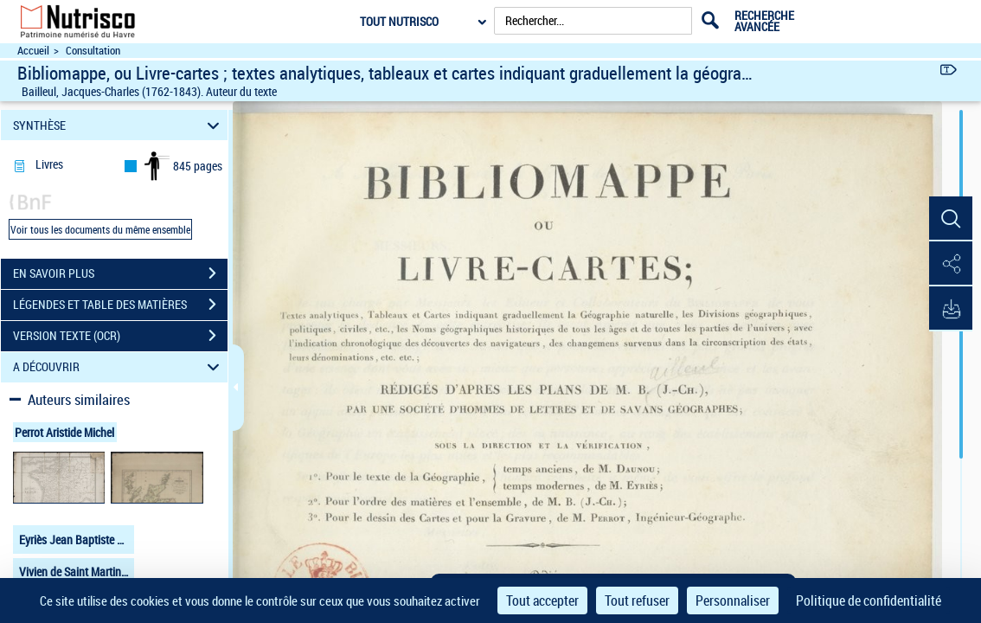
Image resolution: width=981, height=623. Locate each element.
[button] (950, 218)
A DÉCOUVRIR (118, 367)
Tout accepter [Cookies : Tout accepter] (542, 600)
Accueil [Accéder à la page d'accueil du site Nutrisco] (33, 50)
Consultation (93, 50)
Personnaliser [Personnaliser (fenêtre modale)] (733, 600)
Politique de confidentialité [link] (868, 600)
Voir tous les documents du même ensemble (100, 229)
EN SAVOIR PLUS (120, 273)
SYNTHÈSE (118, 125)
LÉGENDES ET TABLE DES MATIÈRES (120, 304)
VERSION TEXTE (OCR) (120, 336)
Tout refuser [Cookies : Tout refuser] (637, 600)
